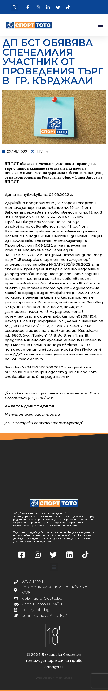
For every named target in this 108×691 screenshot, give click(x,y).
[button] (14, 7)
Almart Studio (62, 677)
